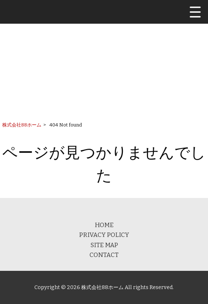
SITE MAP (104, 245)
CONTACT (104, 254)
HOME (104, 225)
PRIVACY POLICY (104, 234)
